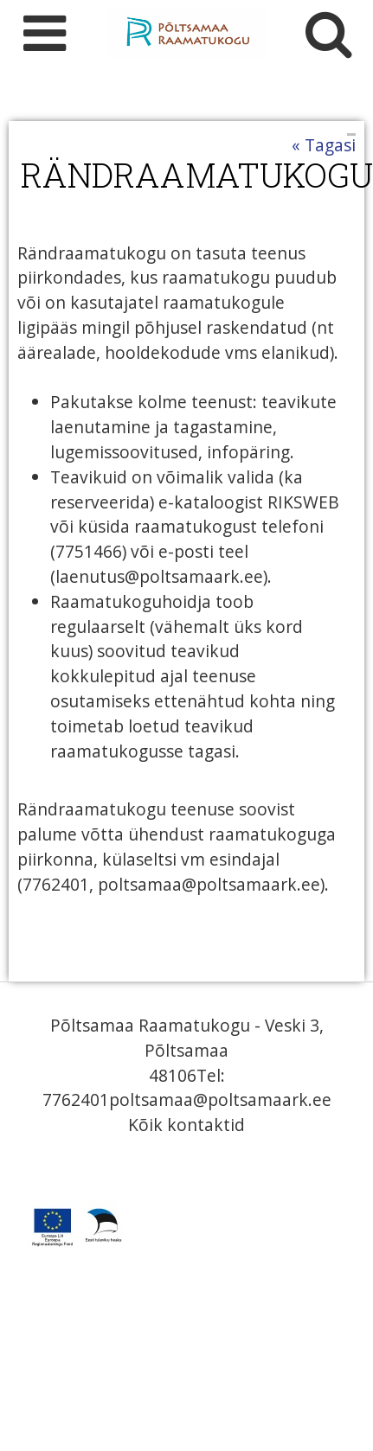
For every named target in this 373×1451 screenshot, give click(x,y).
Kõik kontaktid (186, 1124)
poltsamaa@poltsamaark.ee (220, 1099)
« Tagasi (324, 145)
